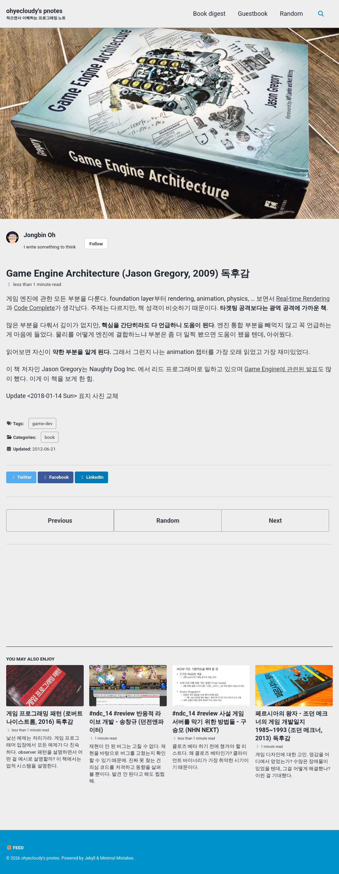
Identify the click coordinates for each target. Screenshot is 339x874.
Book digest (208, 13)
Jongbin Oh (40, 235)
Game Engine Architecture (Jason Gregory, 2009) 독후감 (127, 273)
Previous (60, 529)
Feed (15, 848)
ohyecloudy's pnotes (36, 14)
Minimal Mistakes (116, 858)
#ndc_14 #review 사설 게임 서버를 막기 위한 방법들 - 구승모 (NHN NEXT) (209, 730)
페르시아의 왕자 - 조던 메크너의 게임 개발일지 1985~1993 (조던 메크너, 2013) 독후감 (293, 735)
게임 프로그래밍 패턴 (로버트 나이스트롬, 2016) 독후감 (43, 730)
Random (290, 13)
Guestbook (252, 13)
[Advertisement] (169, 608)
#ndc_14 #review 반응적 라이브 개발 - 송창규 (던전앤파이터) (126, 730)
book (50, 446)
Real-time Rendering (303, 298)
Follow (96, 243)
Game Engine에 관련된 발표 (282, 378)
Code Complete (35, 307)
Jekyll (89, 858)
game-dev (43, 432)
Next (275, 529)
